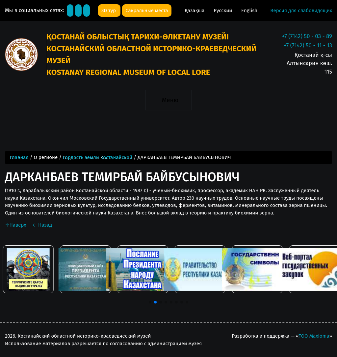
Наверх (16, 225)
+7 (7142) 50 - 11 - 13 (308, 45)
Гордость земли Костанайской (97, 157)
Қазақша (195, 10)
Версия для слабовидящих (301, 10)
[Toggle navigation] (168, 100)
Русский (223, 10)
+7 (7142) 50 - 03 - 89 (307, 36)
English (249, 10)
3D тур (109, 10)
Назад (42, 225)
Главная (19, 157)
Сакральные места (146, 10)
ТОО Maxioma (313, 336)
